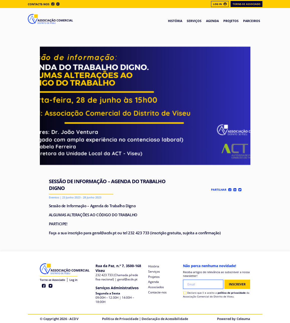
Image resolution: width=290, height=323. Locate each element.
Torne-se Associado (246, 4)
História (153, 266)
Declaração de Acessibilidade (165, 318)
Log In (220, 4)
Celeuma (243, 318)
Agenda (153, 282)
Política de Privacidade (120, 318)
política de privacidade (232, 292)
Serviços (154, 271)
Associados (156, 287)
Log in (73, 280)
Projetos (154, 277)
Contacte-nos (38, 4)
